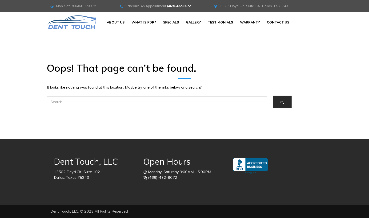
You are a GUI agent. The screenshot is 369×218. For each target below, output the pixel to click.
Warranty (250, 22)
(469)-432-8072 (179, 6)
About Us (115, 22)
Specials (171, 22)
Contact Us (278, 22)
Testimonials (220, 22)
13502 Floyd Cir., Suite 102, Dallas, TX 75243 (254, 6)
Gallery (193, 22)
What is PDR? (144, 22)
